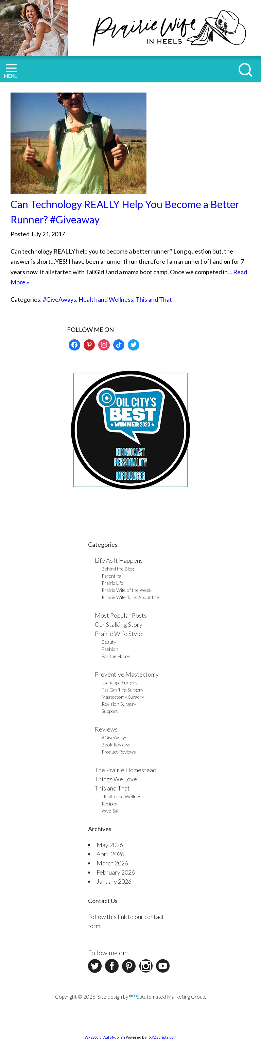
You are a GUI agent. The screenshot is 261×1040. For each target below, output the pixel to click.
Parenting (111, 576)
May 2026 (110, 844)
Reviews (106, 729)
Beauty (109, 642)
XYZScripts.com (162, 1037)
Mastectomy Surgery (123, 697)
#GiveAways (59, 299)
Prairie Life (112, 583)
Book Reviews (116, 744)
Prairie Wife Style (118, 633)
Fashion (110, 649)
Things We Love (116, 779)
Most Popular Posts (121, 615)
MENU (11, 71)
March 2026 (112, 863)
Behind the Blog (118, 569)
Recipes (109, 803)
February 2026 (116, 872)
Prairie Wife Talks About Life (130, 597)
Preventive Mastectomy (127, 674)
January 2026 (114, 881)
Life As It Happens (119, 560)
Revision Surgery (119, 704)
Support (110, 711)
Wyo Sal (110, 811)
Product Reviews (119, 752)
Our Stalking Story (118, 624)
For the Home (116, 656)
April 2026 (110, 854)
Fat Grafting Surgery (122, 690)
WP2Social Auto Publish (105, 1037)
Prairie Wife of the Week (127, 590)
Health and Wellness (106, 299)
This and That (154, 299)
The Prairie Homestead (125, 770)
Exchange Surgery (120, 682)
